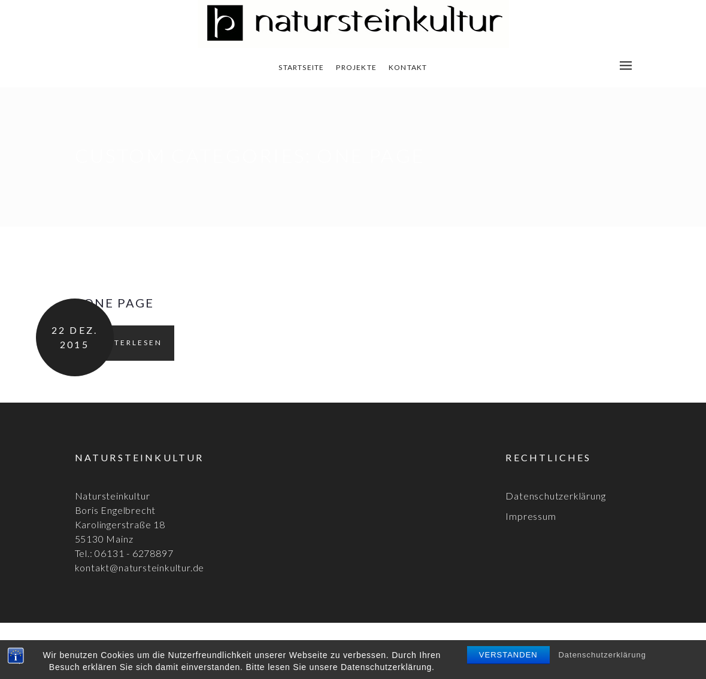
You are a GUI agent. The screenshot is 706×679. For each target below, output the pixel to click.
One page (119, 303)
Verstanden (508, 654)
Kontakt (408, 67)
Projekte (356, 67)
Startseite (301, 67)
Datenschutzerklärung (602, 654)
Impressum (530, 516)
